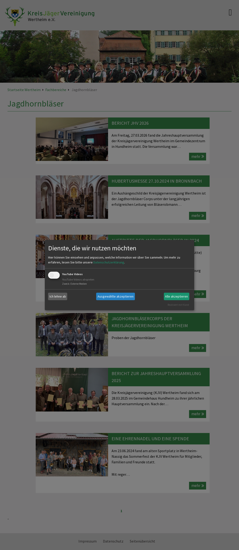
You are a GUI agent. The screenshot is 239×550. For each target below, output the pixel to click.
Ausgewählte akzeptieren (116, 296)
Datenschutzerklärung (108, 262)
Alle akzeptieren (176, 296)
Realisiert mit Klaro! (178, 304)
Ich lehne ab (57, 296)
